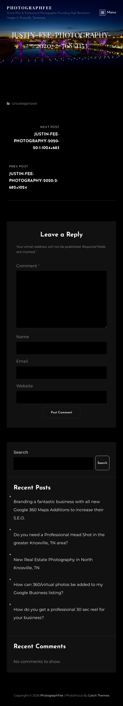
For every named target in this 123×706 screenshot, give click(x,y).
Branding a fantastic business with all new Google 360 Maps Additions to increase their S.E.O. (59, 509)
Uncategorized (24, 103)
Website (24, 385)
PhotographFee (29, 7)
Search (21, 452)
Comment (28, 265)
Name (22, 336)
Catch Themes (98, 695)
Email (22, 361)
